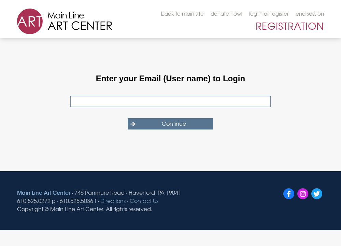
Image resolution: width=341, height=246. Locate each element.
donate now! (226, 13)
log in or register (269, 13)
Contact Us (144, 200)
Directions (113, 200)
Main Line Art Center (43, 192)
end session (310, 13)
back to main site (182, 13)
